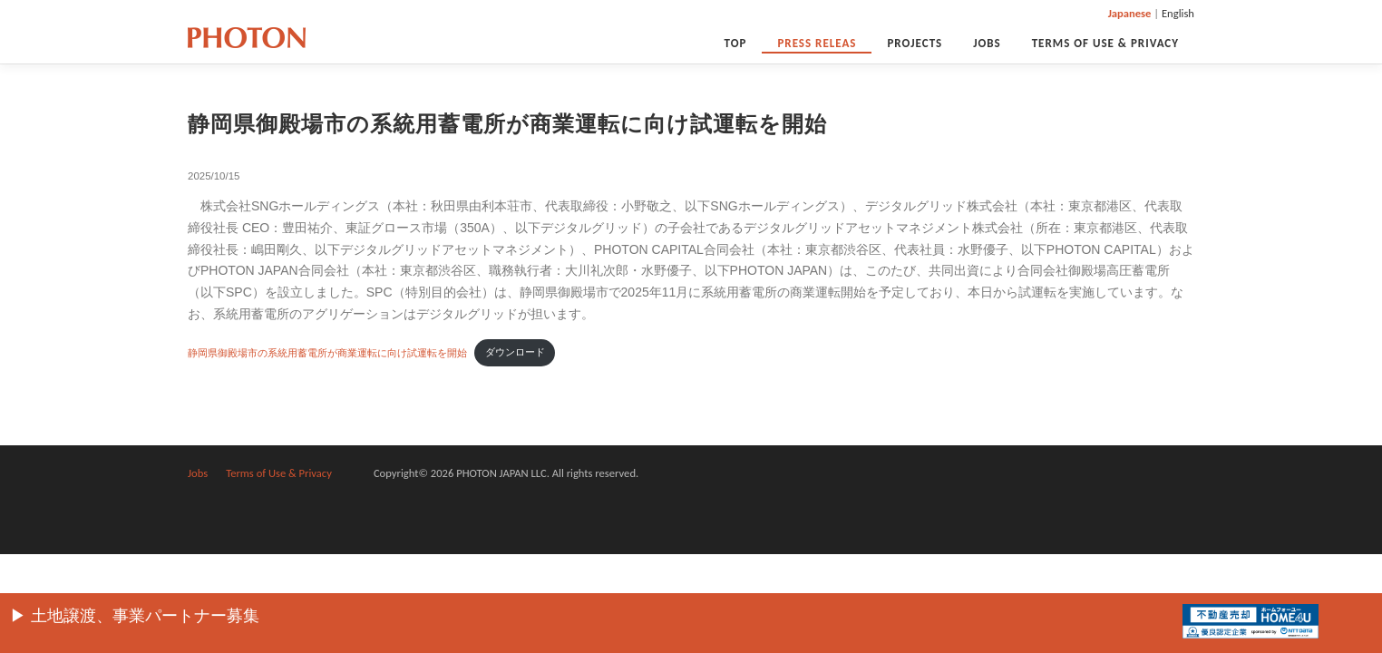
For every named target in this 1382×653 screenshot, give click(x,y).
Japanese (1130, 13)
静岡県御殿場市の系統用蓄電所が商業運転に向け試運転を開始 (327, 351)
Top (736, 43)
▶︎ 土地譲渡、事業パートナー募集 (134, 616)
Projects (914, 43)
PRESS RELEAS (816, 43)
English (1178, 13)
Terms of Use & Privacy (1105, 43)
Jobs (987, 43)
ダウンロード (515, 351)
